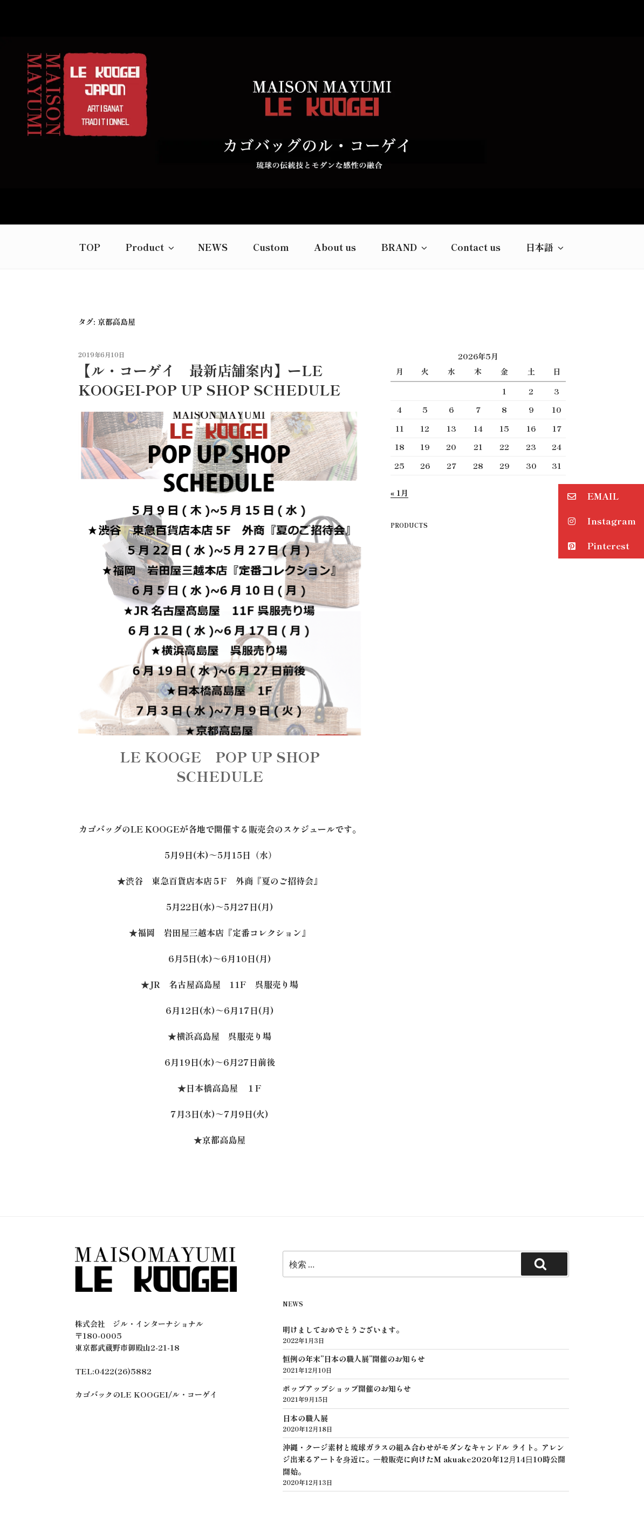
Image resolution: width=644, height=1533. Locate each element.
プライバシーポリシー (320, 1496)
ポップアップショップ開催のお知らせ (347, 1344)
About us (335, 202)
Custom (271, 202)
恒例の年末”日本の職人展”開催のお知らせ (354, 1314)
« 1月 (399, 447)
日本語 (545, 202)
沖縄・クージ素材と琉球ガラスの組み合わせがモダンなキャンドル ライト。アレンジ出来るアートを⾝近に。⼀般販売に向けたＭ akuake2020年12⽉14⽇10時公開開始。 (424, 1415)
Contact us (476, 202)
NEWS (213, 202)
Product (151, 202)
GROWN (348, 1508)
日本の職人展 (305, 1373)
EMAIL (588, 497)
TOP (89, 202)
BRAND (405, 202)
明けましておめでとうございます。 (343, 1284)
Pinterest (593, 546)
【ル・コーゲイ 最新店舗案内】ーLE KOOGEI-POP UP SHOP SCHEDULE (208, 335)
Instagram (597, 521)
